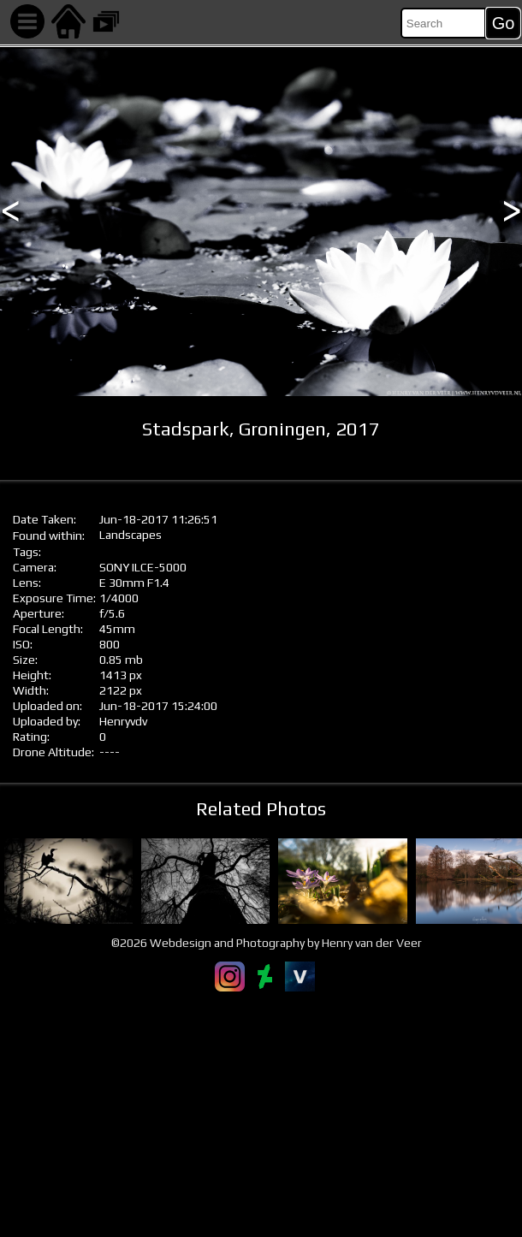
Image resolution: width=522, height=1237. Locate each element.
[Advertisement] (261, 1114)
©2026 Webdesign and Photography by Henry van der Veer (266, 943)
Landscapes (130, 535)
